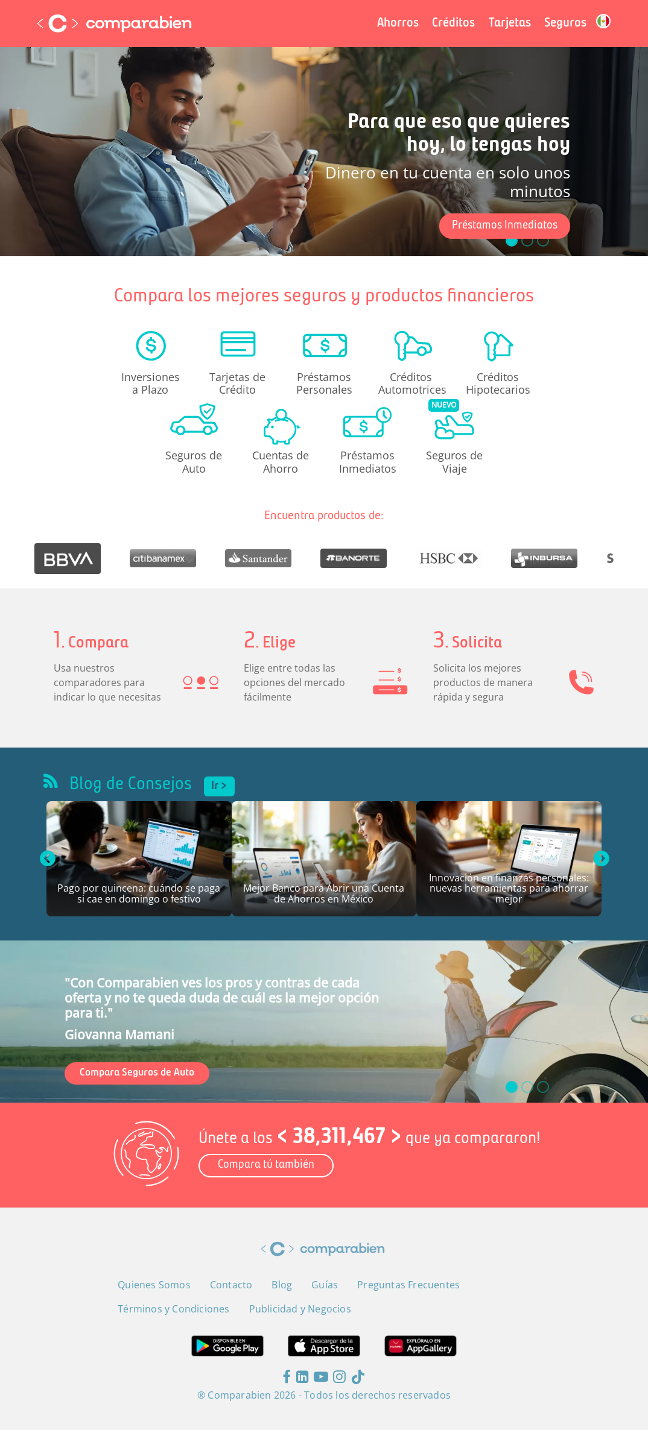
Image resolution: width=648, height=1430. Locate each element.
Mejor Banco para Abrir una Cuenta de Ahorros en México (323, 894)
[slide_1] (527, 1087)
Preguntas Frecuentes (408, 1284)
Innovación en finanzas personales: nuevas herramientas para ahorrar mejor (509, 889)
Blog (282, 1284)
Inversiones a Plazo (150, 383)
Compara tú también (266, 1165)
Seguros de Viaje (454, 461)
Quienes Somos (154, 1284)
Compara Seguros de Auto (137, 1073)
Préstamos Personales (324, 383)
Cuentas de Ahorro (280, 461)
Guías (324, 1284)
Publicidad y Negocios (300, 1308)
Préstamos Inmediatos (504, 226)
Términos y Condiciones (173, 1308)
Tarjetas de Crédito (237, 383)
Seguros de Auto (193, 461)
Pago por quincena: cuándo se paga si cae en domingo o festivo (138, 894)
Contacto (231, 1284)
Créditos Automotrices (410, 383)
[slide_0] (512, 1087)
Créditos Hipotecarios (498, 383)
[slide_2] (543, 1087)
